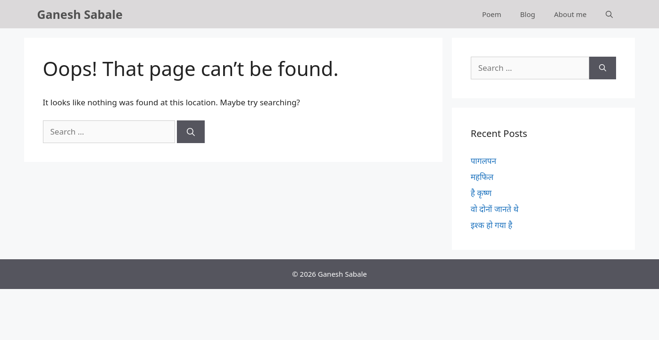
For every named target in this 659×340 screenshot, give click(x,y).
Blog (527, 14)
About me (570, 14)
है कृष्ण (481, 192)
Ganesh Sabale (80, 14)
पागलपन (483, 160)
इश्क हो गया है (491, 225)
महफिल (482, 176)
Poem (491, 14)
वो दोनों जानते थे (494, 209)
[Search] (191, 131)
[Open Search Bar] (609, 14)
